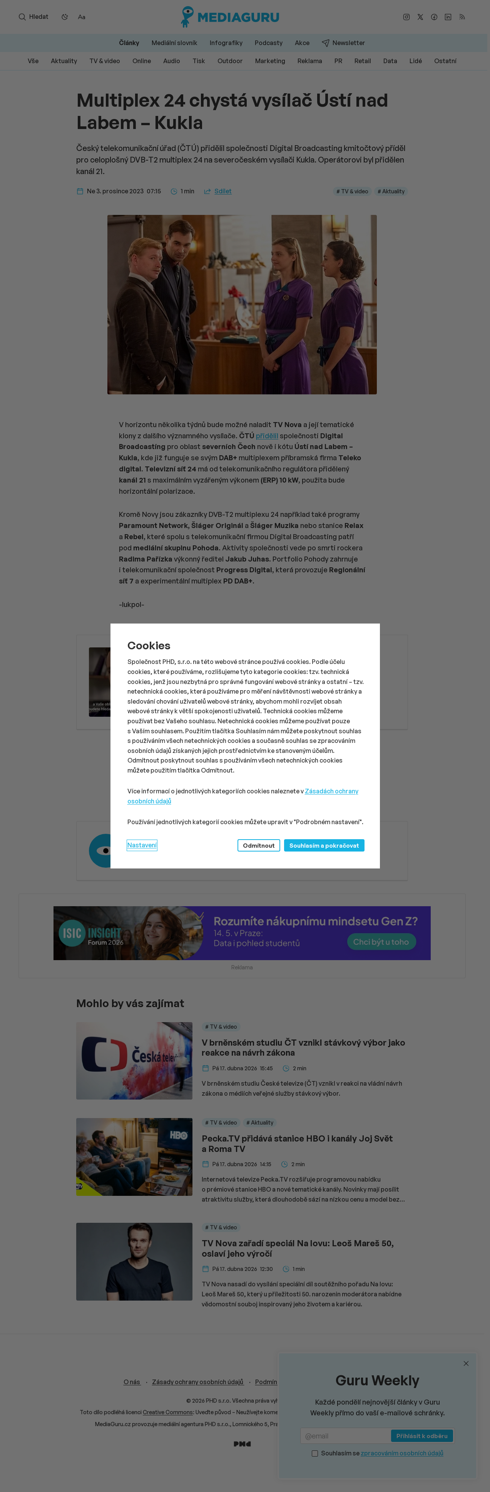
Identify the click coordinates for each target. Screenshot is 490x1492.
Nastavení (142, 845)
